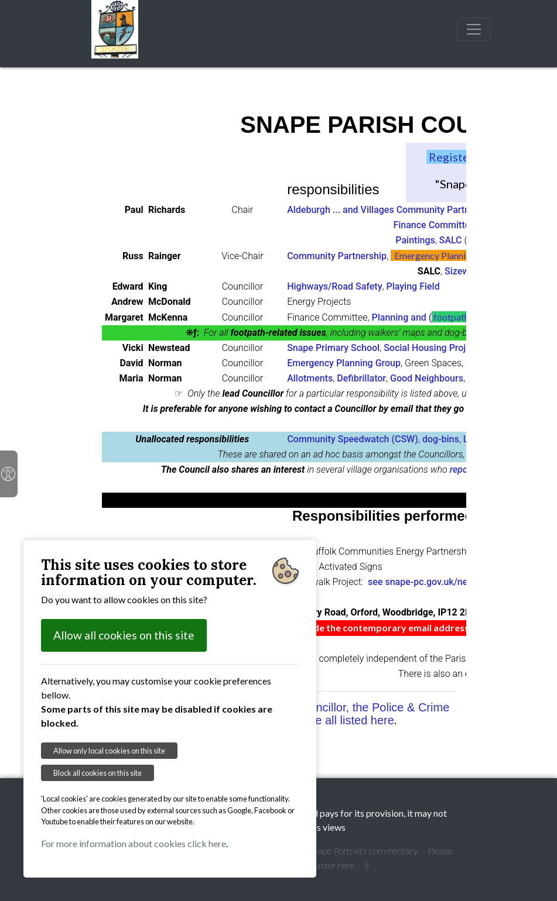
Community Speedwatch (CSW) (352, 439)
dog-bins (440, 439)
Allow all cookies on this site (123, 635)
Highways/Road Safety (334, 286)
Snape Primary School (333, 347)
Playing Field (412, 286)
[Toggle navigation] (473, 29)
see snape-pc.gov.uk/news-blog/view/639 (455, 581)
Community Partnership (337, 256)
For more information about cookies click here (133, 843)
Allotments (310, 378)
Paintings (415, 240)
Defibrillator (361, 378)
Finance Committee (434, 225)
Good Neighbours (426, 378)
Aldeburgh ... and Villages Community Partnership (391, 209)
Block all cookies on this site (97, 773)
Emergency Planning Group (344, 363)
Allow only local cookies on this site (109, 750)
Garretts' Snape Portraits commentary (344, 850)
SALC (450, 240)
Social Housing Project (431, 347)
